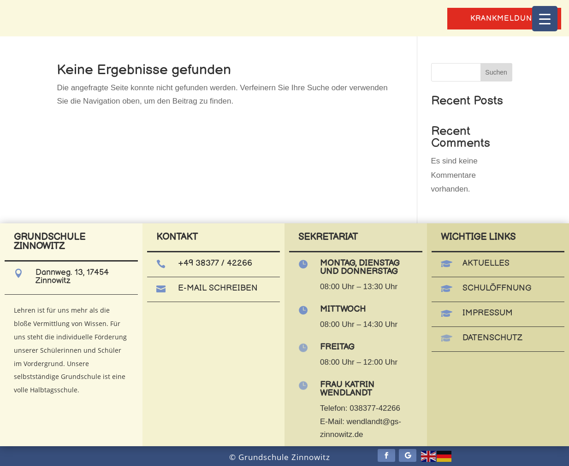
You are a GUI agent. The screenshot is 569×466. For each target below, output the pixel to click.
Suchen (496, 72)
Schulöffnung (497, 288)
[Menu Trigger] (544, 18)
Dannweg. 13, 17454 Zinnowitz (72, 276)
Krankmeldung (504, 18)
